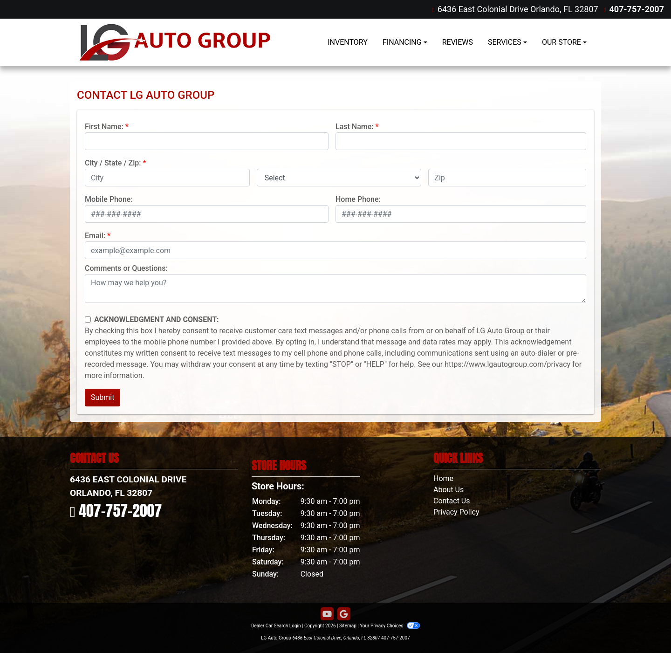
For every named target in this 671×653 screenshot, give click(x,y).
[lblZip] (507, 177)
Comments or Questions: (126, 268)
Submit (102, 397)
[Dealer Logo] (175, 42)
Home (443, 478)
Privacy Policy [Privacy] (456, 512)
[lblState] (339, 177)
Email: (95, 235)
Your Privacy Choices (390, 625)
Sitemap (347, 625)
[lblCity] (167, 177)
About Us (448, 489)
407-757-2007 (636, 9)
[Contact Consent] (88, 319)
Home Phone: (358, 199)
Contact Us (451, 500)
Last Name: (355, 126)
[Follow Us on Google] (343, 614)
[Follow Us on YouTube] (327, 614)
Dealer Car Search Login (276, 625)
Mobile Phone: (109, 199)
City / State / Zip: (113, 162)
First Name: (104, 126)
